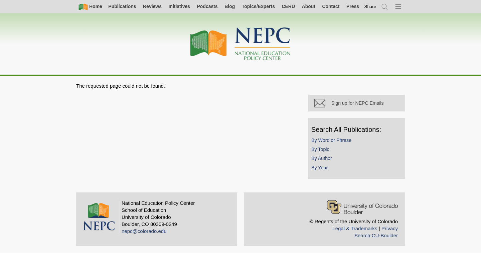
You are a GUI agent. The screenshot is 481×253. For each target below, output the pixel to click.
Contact (330, 6)
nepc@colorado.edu (144, 231)
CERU (288, 6)
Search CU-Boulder (376, 235)
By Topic (320, 149)
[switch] (370, 6)
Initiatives (179, 6)
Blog (229, 6)
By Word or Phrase (331, 140)
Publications (122, 6)
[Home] (240, 44)
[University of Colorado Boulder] (362, 207)
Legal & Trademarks (354, 228)
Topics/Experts (258, 6)
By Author (321, 158)
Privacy (389, 228)
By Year (319, 167)
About (308, 6)
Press (352, 6)
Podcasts (207, 6)
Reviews (152, 6)
